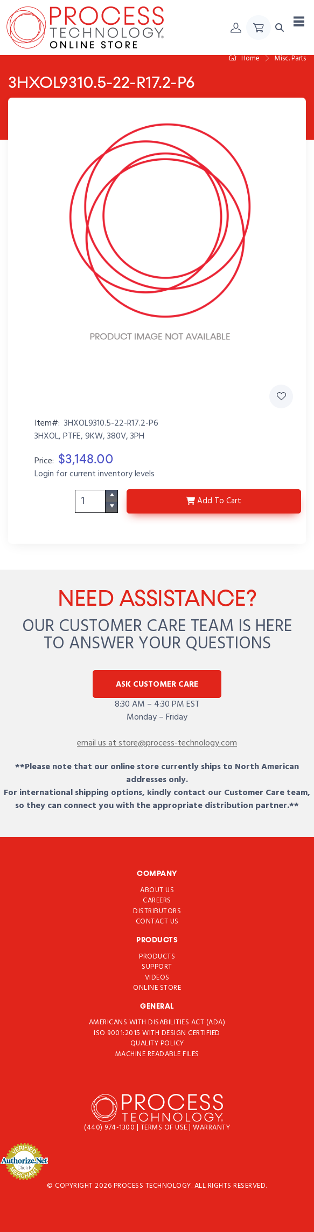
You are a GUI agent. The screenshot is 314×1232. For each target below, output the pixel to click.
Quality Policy (157, 1043)
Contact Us (157, 921)
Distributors (157, 910)
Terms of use (165, 1127)
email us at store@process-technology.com (157, 743)
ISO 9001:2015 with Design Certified (157, 1033)
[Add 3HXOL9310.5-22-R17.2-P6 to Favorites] (281, 396)
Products (157, 956)
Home (244, 58)
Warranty (211, 1127)
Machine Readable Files (157, 1054)
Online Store (157, 988)
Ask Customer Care (157, 684)
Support (157, 967)
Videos (157, 977)
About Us (157, 889)
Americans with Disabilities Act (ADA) (157, 1022)
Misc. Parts (290, 58)
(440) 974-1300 (110, 1127)
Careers (157, 900)
